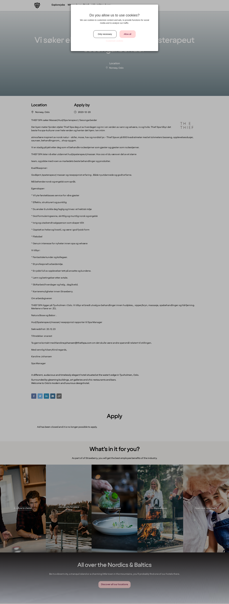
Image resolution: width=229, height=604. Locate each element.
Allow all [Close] (127, 34)
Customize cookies (114, 41)
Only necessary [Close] (105, 34)
